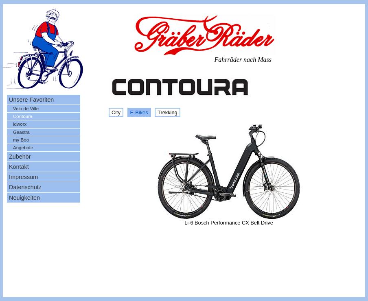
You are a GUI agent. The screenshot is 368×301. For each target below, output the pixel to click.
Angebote (23, 147)
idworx (19, 124)
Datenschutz (25, 187)
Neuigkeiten (24, 197)
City (116, 112)
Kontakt (19, 167)
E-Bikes (139, 112)
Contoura (22, 116)
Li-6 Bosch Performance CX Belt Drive (228, 223)
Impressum (23, 177)
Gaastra (21, 132)
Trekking (167, 112)
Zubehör (20, 156)
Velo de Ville (26, 108)
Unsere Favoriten (31, 99)
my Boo (21, 139)
